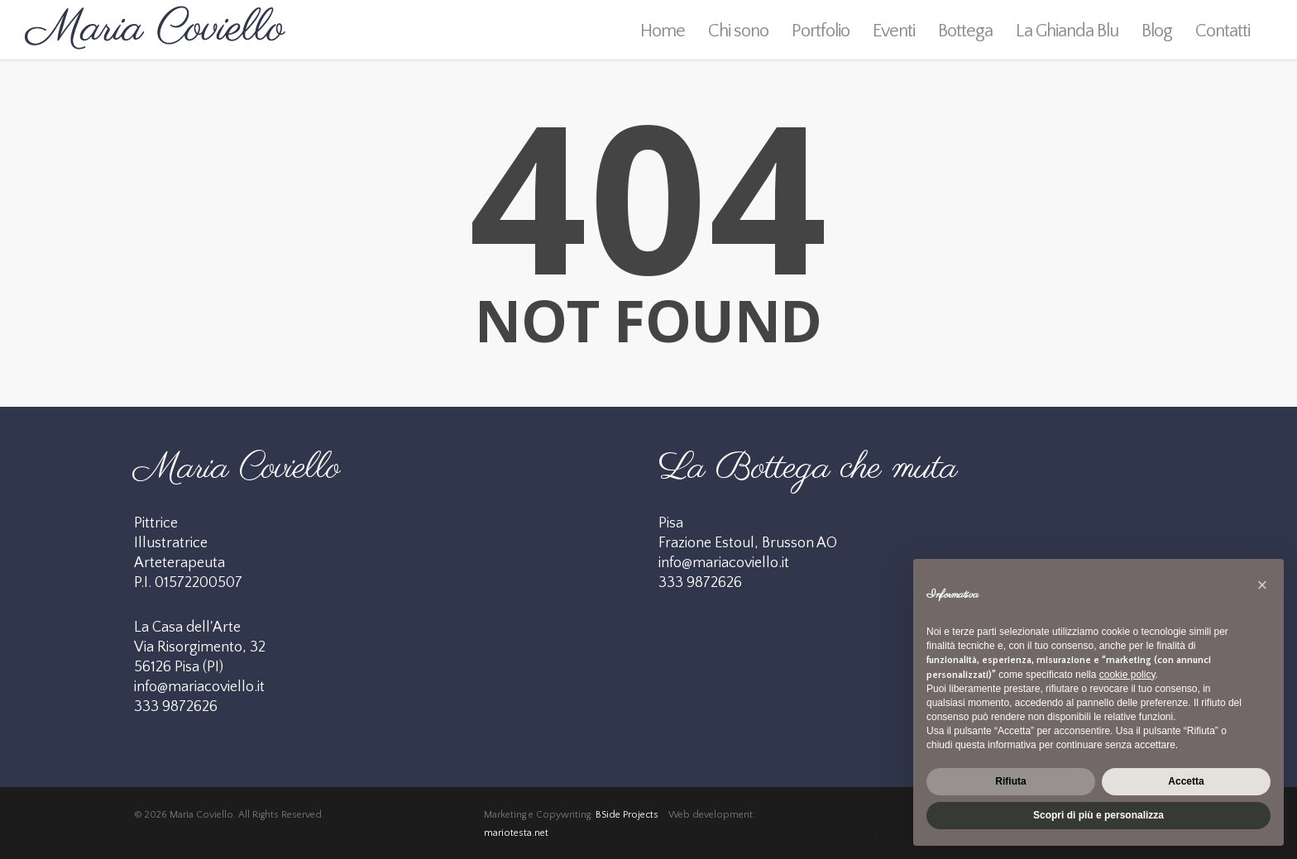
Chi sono (738, 31)
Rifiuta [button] (1010, 781)
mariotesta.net (516, 833)
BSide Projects (627, 814)
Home (662, 31)
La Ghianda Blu (1067, 31)
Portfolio (821, 31)
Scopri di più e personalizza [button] (1098, 815)
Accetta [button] (1186, 781)
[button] (1262, 585)
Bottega (965, 31)
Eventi (894, 31)
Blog (1156, 31)
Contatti (1222, 31)
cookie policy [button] (1127, 674)
